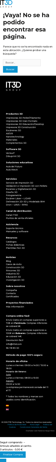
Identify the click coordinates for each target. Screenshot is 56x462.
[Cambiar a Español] (7, 405)
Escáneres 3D (13, 130)
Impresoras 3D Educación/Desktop (25, 124)
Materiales (11, 139)
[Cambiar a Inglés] (7, 409)
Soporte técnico (14, 228)
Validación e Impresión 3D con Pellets (26, 186)
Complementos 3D (16, 143)
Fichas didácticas (15, 245)
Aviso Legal (34, 424)
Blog (8, 261)
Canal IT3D (12, 215)
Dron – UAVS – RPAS (17, 204)
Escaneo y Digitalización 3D (21, 189)
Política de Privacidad (17, 424)
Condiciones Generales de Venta (33, 427)
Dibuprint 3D (13, 156)
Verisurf (10, 153)
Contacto (11, 293)
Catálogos (11, 241)
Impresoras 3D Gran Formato (21, 121)
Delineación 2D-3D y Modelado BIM (25, 201)
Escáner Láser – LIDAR (18, 198)
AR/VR (9, 133)
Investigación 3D (15, 280)
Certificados (12, 296)
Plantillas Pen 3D (15, 248)
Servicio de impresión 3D (19, 182)
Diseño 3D (11, 192)
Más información (15, 306)
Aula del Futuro (14, 166)
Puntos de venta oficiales (19, 218)
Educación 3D (13, 276)
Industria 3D (12, 273)
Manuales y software (17, 231)
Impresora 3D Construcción (21, 127)
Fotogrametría (13, 195)
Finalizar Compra (13, 454)
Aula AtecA (12, 169)
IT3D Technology (15, 422)
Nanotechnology (15, 136)
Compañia (11, 290)
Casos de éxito (14, 264)
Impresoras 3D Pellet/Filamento (23, 118)
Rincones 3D (13, 270)
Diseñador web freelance (35, 431)
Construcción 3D (15, 267)
